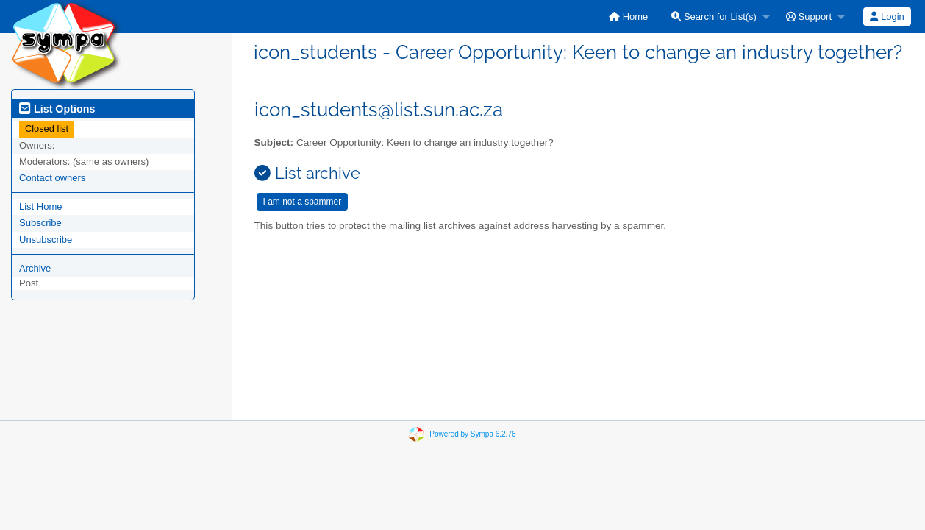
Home (628, 16)
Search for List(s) (714, 16)
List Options (57, 109)
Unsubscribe (45, 239)
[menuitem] (628, 16)
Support (809, 16)
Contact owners (52, 177)
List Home (41, 206)
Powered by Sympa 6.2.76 (472, 434)
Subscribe (40, 222)
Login (887, 16)
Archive (35, 268)
